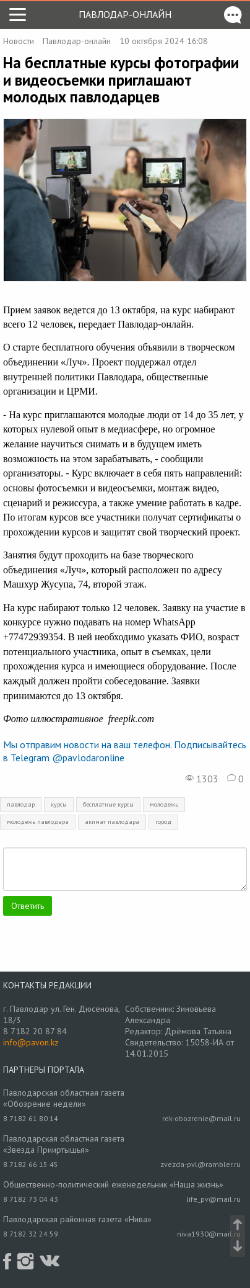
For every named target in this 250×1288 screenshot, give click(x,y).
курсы (59, 804)
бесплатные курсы (108, 804)
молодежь (164, 804)
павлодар (21, 804)
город (163, 822)
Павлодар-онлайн (125, 14)
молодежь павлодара (38, 822)
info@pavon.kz (31, 1042)
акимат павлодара (112, 822)
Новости (18, 41)
